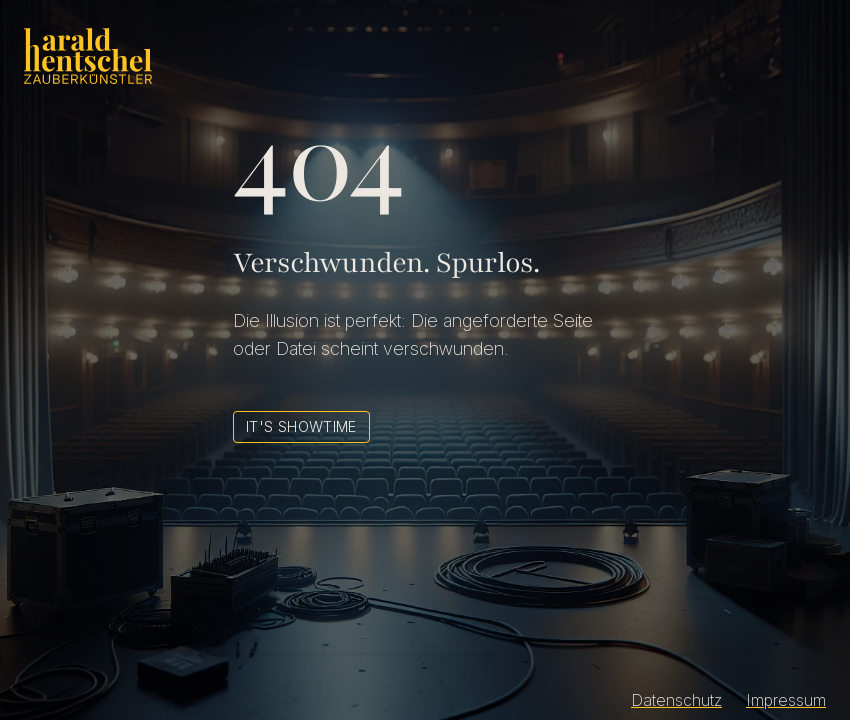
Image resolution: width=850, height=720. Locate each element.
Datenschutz (676, 700)
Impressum (786, 700)
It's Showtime (301, 426)
